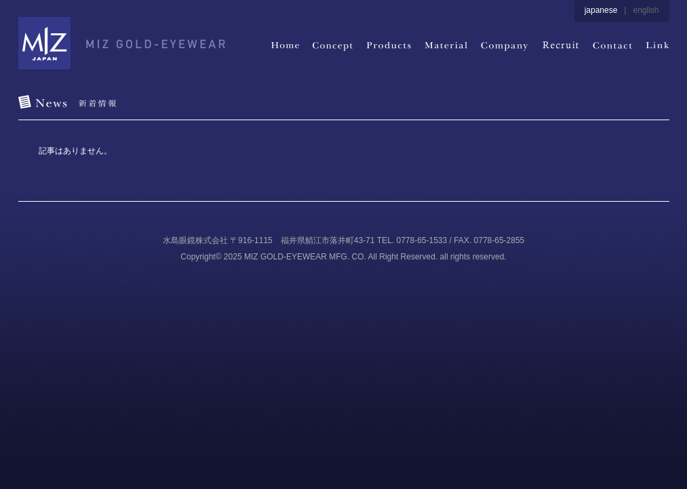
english (646, 10)
